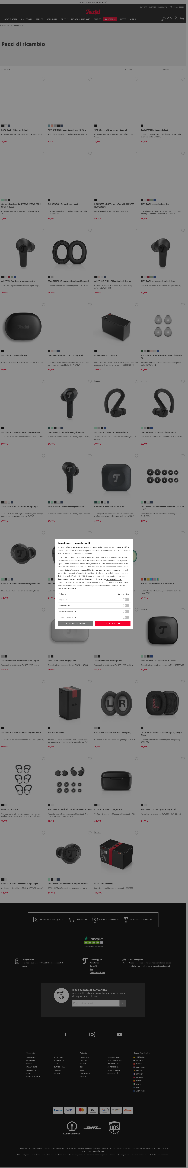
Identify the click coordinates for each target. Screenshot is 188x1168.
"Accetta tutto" (66, 570)
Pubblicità (63, 605)
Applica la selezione (75, 623)
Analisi (61, 599)
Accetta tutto (113, 623)
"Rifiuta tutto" (85, 563)
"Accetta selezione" (114, 579)
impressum (72, 588)
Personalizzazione (66, 611)
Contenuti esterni (66, 617)
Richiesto (62, 594)
